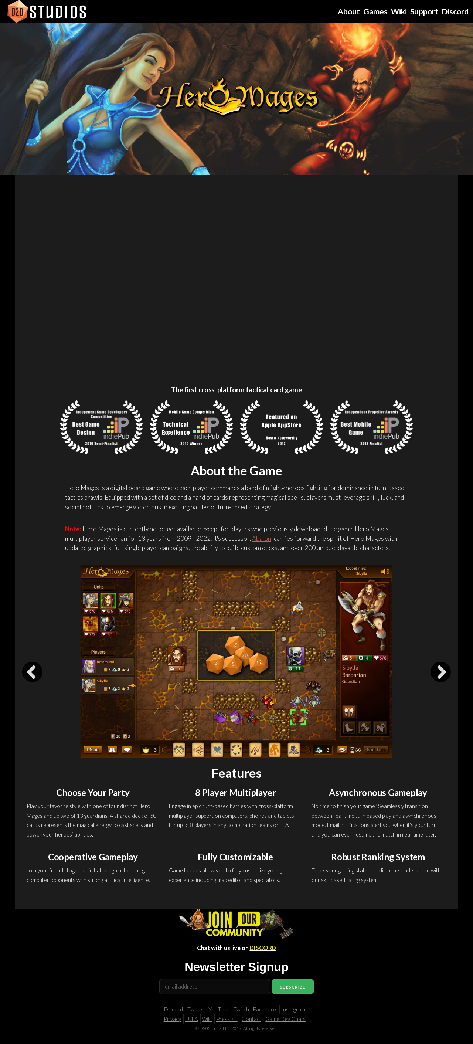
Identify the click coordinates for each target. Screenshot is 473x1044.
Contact (251, 1019)
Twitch (241, 1009)
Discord (173, 1009)
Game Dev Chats (285, 1019)
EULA (191, 1019)
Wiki (207, 1019)
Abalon (261, 538)
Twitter (195, 1009)
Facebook (265, 1009)
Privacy (172, 1019)
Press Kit (227, 1019)
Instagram (293, 1009)
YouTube (218, 1009)
